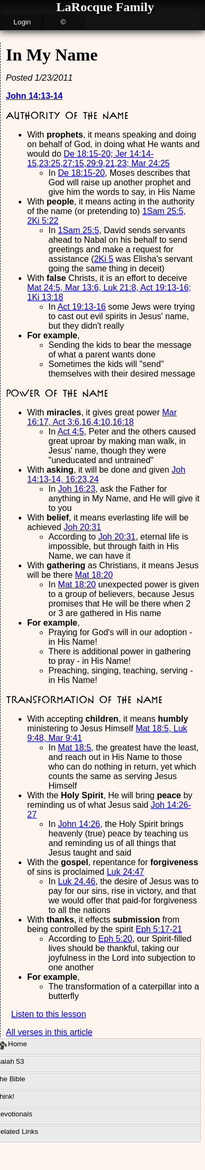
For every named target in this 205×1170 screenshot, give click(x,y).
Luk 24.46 (76, 881)
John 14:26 (79, 824)
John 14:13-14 (34, 95)
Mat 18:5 (74, 747)
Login (22, 22)
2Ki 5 (103, 258)
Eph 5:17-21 (159, 929)
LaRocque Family (105, 7)
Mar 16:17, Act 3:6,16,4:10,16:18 (102, 417)
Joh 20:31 (82, 527)
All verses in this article (49, 1032)
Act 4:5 (71, 431)
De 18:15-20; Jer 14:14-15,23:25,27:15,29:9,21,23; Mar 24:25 (98, 158)
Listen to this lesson (48, 1014)
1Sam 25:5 (78, 230)
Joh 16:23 (76, 488)
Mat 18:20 (94, 574)
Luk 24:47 (125, 871)
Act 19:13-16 (82, 306)
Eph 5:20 (115, 938)
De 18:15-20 (81, 172)
